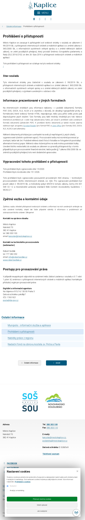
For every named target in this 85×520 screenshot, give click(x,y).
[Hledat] (34, 19)
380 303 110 (52, 427)
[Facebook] (39, 19)
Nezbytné (13, 486)
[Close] (77, 471)
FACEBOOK (10, 463)
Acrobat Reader (29, 126)
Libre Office (56, 126)
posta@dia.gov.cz (10, 300)
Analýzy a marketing (17, 490)
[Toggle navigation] (43, 13)
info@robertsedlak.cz (18, 257)
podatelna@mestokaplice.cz (54, 441)
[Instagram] (45, 19)
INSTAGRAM (11, 467)
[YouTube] (51, 19)
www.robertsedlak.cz (12, 260)
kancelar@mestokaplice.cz (20, 236)
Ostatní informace (13, 26)
